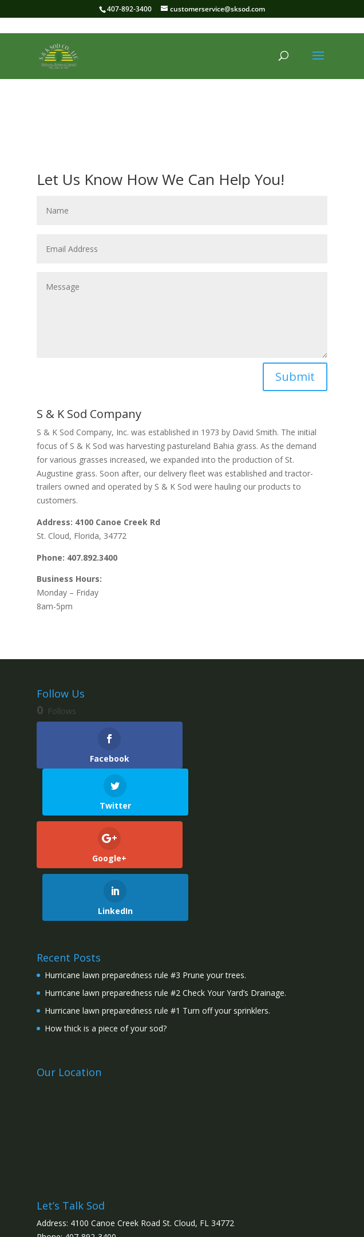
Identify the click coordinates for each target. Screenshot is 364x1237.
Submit (295, 376)
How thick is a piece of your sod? (106, 928)
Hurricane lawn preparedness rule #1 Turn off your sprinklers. (157, 910)
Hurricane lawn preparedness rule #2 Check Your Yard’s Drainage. (165, 893)
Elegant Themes (156, 1221)
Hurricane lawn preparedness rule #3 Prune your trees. (145, 875)
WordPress (268, 1221)
